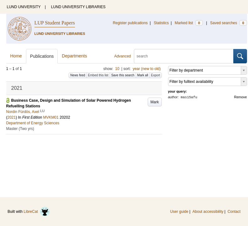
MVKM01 (51, 117)
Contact (234, 211)
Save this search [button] (123, 75)
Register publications (130, 23)
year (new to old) (147, 69)
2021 (12, 117)
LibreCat (37, 212)
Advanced (122, 56)
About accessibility (208, 211)
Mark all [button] (142, 75)
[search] (184, 56)
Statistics (161, 23)
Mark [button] (154, 102)
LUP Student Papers (54, 22)
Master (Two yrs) (20, 128)
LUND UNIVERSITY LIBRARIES (78, 7)
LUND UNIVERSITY (24, 7)
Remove (240, 97)
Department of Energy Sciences (32, 123)
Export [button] (155, 75)
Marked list (189, 23)
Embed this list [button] (98, 75)
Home (16, 55)
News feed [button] (77, 75)
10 (117, 69)
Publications (42, 56)
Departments (74, 55)
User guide (179, 211)
